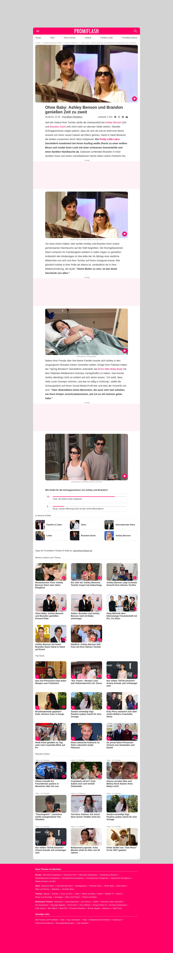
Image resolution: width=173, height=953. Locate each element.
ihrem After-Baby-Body (110, 369)
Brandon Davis (58, 126)
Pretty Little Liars (109, 139)
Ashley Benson (113, 122)
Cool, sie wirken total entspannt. (67, 499)
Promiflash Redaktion (72, 117)
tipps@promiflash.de (82, 550)
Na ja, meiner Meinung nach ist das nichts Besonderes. (78, 509)
